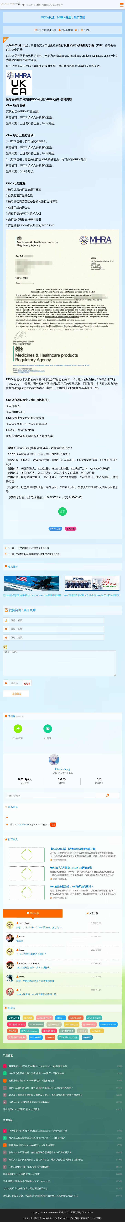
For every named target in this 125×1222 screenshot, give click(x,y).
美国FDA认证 (89, 1024)
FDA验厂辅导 (49, 1031)
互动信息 (33, 913)
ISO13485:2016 (36, 1024)
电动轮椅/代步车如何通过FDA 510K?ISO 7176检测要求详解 (37, 1066)
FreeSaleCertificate (108, 1024)
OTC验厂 (60, 1018)
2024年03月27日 (58, 879)
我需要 (19, 940)
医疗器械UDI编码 (17, 1024)
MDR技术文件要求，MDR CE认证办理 (71, 867)
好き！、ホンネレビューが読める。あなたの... (39, 927)
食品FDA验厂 (54, 1024)
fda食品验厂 (97, 1031)
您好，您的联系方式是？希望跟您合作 (35, 981)
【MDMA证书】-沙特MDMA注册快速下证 (73, 849)
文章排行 (92, 913)
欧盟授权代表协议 (17, 1037)
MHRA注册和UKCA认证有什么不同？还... (37, 994)
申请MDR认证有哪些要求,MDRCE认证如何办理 (38, 554)
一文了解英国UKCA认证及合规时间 (32, 548)
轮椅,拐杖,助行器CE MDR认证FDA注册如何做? (31, 1080)
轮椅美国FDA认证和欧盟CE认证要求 (21, 1109)
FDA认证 (28, 1018)
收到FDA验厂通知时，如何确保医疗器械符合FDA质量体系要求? (40, 1087)
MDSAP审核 (35, 1037)
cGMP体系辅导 (94, 1018)
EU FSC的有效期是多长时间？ (31, 954)
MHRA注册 (55, 528)
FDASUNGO (66, 30)
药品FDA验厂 (76, 1018)
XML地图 (28, 1218)
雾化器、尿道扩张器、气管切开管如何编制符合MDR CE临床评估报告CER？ (41, 1195)
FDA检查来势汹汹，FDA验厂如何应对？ (71, 886)
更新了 (49, 824)
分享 (62, 511)
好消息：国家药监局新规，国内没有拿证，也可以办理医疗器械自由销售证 (45, 1095)
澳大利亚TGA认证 (29, 1031)
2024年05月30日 (58, 860)
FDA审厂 (87, 1037)
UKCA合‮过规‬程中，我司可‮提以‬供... (33, 967)
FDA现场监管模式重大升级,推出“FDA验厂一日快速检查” (36, 1073)
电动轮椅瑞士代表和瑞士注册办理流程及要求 (25, 1188)
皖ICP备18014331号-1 (44, 1218)
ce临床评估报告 (44, 1018)
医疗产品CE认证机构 (68, 1037)
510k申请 (82, 1031)
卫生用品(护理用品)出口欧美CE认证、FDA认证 (26, 1181)
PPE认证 (12, 1031)
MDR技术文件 (66, 1031)
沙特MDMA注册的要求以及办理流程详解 (29, 1102)
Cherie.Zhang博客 (26, 448)
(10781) (85, 30)
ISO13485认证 (71, 1024)
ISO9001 (50, 1037)
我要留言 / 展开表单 (20, 610)
